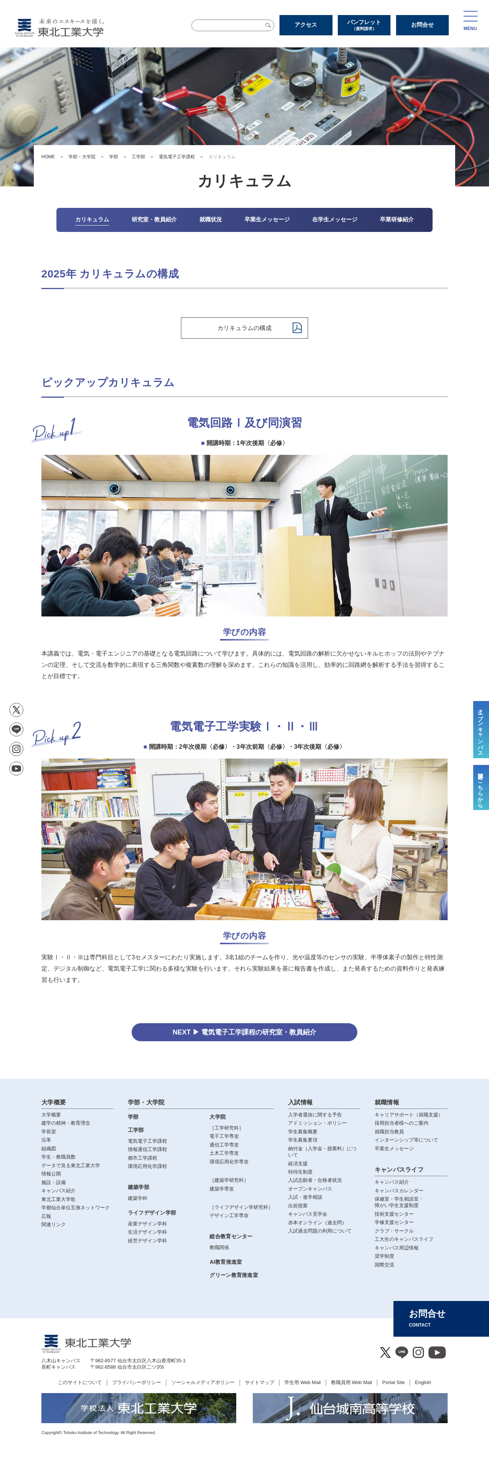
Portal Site (393, 1382)
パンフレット (364, 25)
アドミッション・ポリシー (317, 1123)
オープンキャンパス (310, 1189)
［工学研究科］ (227, 1128)
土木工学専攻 (224, 1153)
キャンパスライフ (399, 1169)
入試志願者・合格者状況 (315, 1180)
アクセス (306, 24)
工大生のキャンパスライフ (404, 1239)
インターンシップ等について (406, 1140)
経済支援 (298, 1163)
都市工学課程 (142, 1158)
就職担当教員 (389, 1131)
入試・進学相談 (305, 1197)
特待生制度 (300, 1172)
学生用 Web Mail (302, 1382)
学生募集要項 (302, 1140)
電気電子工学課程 (177, 156)
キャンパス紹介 (392, 1182)
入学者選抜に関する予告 (315, 1115)
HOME (48, 156)
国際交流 (384, 1265)
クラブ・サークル (394, 1231)
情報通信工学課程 (147, 1149)
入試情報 (300, 1102)
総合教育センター (231, 1236)
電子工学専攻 (224, 1136)
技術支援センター (394, 1214)
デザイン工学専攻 (229, 1215)
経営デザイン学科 (147, 1240)
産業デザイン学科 (147, 1224)
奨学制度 (384, 1256)
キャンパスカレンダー (399, 1190)
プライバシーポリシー (136, 1382)
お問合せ (422, 24)
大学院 (218, 1117)
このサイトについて (80, 1382)
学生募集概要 (302, 1131)
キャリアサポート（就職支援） (409, 1115)
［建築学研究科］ (229, 1180)
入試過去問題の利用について (320, 1231)
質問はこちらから (480, 787)
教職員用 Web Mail (351, 1382)
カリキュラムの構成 (244, 328)
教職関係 (219, 1247)
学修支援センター (394, 1222)
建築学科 (137, 1198)
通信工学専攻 (224, 1145)
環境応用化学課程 (147, 1166)
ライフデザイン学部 (152, 1213)
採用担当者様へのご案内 (401, 1123)
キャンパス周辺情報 (397, 1248)
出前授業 (298, 1206)
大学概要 (53, 1102)
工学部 (138, 156)
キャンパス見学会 (307, 1214)
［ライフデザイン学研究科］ (241, 1207)
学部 (113, 156)
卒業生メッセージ (394, 1148)
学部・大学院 (82, 156)
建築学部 (138, 1187)
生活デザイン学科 (147, 1232)
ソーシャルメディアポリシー (203, 1382)
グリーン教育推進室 (234, 1275)
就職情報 (387, 1102)
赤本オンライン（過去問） (317, 1222)
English (423, 1382)
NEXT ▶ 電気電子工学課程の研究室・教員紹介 (244, 1032)
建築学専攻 (222, 1189)
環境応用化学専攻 (229, 1162)
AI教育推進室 (226, 1262)
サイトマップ (259, 1382)
